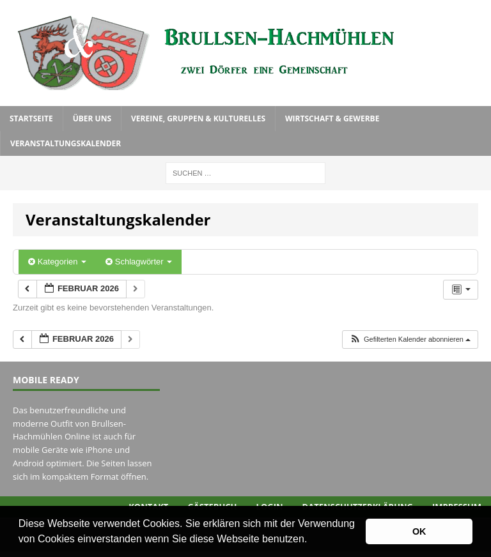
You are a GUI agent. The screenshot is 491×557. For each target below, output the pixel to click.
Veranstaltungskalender (65, 143)
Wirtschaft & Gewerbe (332, 118)
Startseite (31, 118)
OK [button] (419, 531)
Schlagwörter (138, 261)
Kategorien (57, 261)
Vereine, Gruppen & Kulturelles (198, 118)
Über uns (92, 118)
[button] (312, 540)
